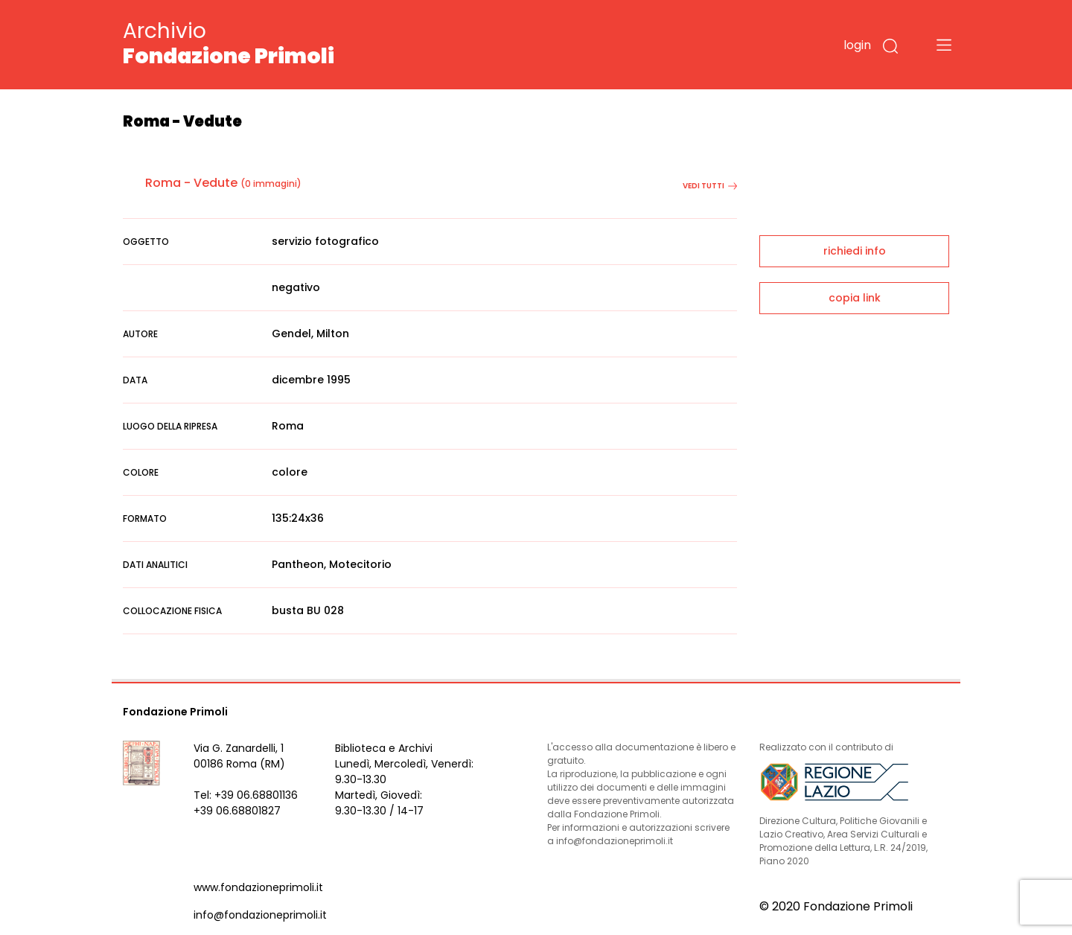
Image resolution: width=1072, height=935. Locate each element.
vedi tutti (710, 185)
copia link (855, 297)
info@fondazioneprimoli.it (260, 914)
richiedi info (854, 250)
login (857, 45)
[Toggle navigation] (944, 44)
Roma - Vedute (191, 182)
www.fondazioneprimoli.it (258, 887)
